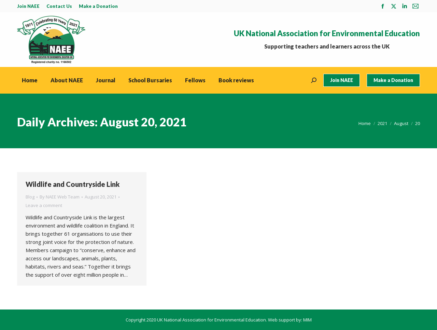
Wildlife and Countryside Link (72, 184)
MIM (307, 320)
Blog (30, 197)
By (60, 197)
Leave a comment (44, 205)
